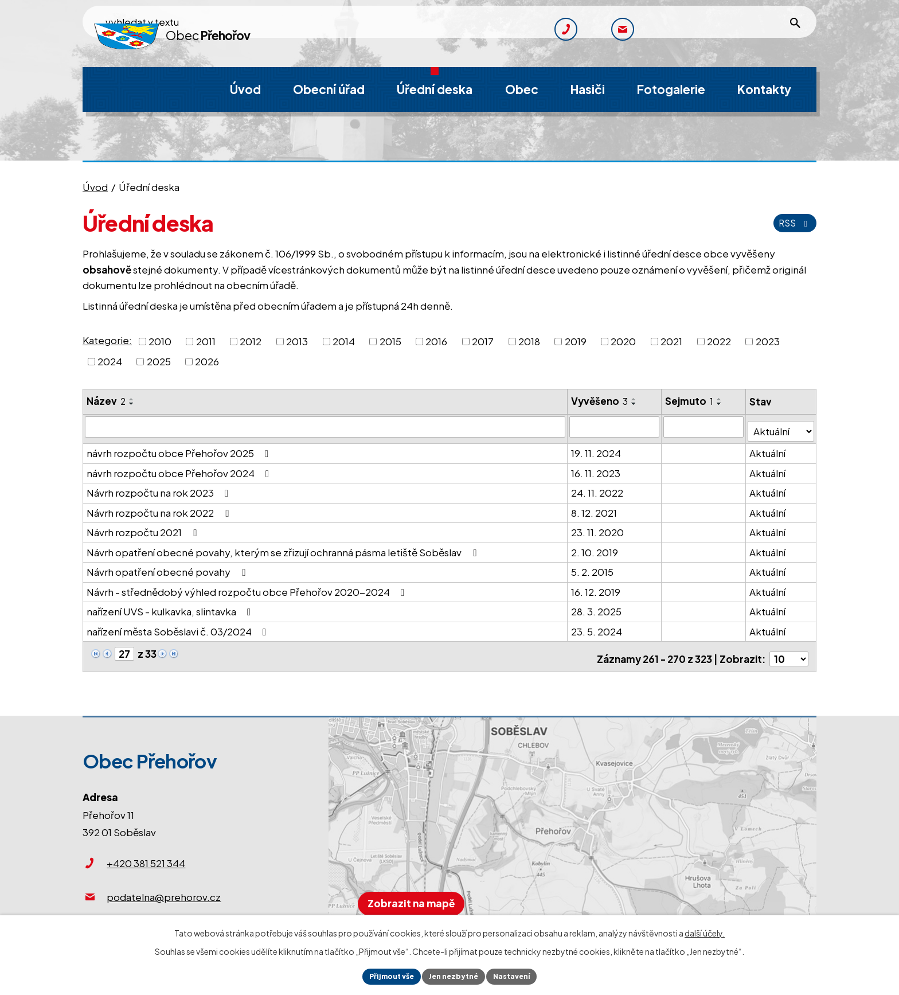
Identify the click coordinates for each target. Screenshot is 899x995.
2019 (576, 340)
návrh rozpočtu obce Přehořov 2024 (180, 468)
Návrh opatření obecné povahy (168, 567)
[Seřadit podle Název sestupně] (132, 403)
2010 (159, 340)
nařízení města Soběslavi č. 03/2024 (179, 626)
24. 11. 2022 (598, 488)
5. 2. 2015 (593, 567)
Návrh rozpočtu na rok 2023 (160, 488)
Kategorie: (107, 340)
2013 (297, 340)
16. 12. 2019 (597, 586)
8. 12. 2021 (595, 507)
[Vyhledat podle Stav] (781, 426)
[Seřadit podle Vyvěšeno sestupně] (635, 403)
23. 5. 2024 (597, 626)
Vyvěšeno (600, 401)
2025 (159, 361)
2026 (207, 361)
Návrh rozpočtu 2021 (144, 527)
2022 (719, 340)
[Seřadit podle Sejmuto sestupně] (720, 403)
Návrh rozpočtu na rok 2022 (160, 507)
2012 (250, 340)
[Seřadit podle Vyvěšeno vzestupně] (635, 399)
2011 (206, 340)
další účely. (705, 930)
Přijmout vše (383, 975)
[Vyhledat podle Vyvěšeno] (615, 426)
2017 (483, 340)
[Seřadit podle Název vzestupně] (132, 399)
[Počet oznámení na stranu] (788, 649)
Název (106, 401)
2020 (623, 340)
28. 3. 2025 (597, 606)
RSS (792, 222)
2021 (671, 340)
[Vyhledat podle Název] (325, 426)
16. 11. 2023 (597, 468)
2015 (390, 340)
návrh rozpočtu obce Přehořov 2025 (180, 448)
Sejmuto (690, 401)
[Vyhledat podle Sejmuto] (704, 426)
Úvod (95, 187)
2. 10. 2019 (595, 547)
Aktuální (768, 448)
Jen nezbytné (454, 975)
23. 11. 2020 (598, 527)
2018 (529, 340)
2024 (109, 361)
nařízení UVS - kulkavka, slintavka (171, 606)
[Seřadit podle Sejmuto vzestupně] (720, 399)
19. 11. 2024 (597, 448)
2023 (768, 340)
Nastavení (520, 975)
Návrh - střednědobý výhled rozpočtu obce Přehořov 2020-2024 (248, 586)
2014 (344, 340)
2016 (436, 340)
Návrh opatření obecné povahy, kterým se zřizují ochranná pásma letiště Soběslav (283, 547)
